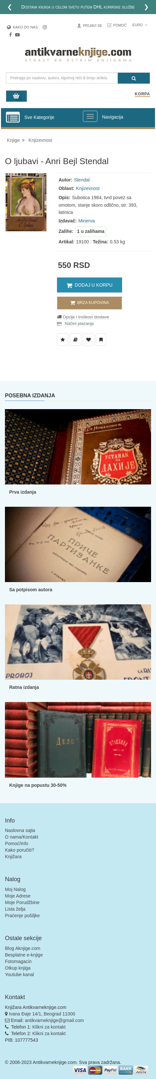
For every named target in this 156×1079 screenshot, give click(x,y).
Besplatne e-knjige (24, 954)
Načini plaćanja (79, 323)
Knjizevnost (40, 140)
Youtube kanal (19, 974)
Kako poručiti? (19, 850)
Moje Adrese (18, 896)
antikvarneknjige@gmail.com (54, 1020)
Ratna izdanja (24, 687)
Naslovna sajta (20, 830)
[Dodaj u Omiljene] (88, 339)
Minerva (86, 220)
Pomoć (120, 25)
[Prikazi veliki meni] (90, 116)
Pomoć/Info (16, 843)
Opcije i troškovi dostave (85, 316)
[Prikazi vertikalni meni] (13, 117)
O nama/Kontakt (21, 837)
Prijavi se (92, 26)
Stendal (82, 179)
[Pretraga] (133, 78)
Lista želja (15, 909)
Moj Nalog (15, 889)
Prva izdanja (22, 492)
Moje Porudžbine (22, 902)
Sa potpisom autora (30, 589)
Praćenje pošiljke (22, 915)
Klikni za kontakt (48, 1027)
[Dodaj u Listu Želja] (62, 339)
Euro (139, 25)
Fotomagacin (18, 961)
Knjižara (13, 856)
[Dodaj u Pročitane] (101, 339)
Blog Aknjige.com (22, 948)
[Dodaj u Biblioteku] (75, 339)
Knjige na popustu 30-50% (37, 785)
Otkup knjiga (18, 968)
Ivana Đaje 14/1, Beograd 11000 (42, 1013)
